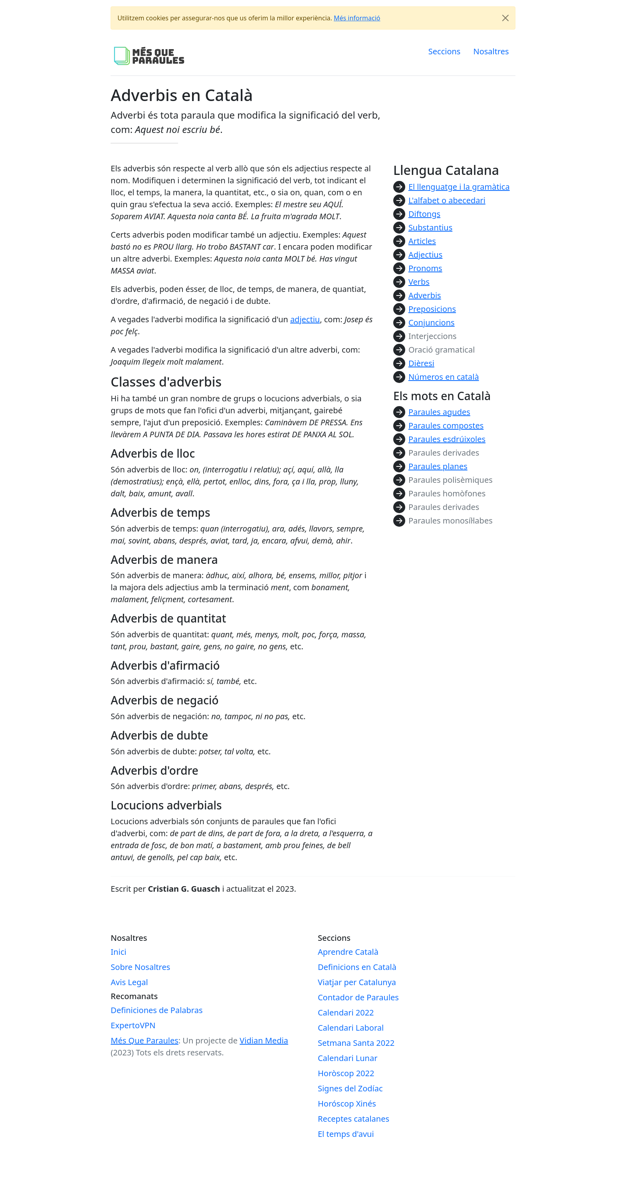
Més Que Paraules (144, 1040)
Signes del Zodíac (350, 1088)
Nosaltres (491, 51)
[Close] (505, 18)
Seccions (444, 51)
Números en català (443, 376)
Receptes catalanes (353, 1118)
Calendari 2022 (346, 1012)
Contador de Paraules (358, 997)
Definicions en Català (357, 967)
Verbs (419, 281)
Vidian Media (264, 1040)
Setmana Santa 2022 (356, 1042)
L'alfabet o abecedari (446, 200)
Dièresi (421, 363)
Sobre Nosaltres (140, 967)
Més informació (357, 18)
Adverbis (424, 295)
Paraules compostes (445, 425)
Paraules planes (438, 466)
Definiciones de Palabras (156, 1010)
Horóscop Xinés (347, 1103)
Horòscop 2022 (346, 1073)
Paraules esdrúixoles (446, 439)
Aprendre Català (348, 951)
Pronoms (425, 268)
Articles (422, 241)
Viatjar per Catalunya (357, 982)
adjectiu (305, 319)
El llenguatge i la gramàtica (459, 186)
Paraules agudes (439, 412)
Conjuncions (431, 322)
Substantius (430, 227)
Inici (118, 951)
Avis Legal (129, 982)
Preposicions (432, 308)
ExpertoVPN (133, 1025)
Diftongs (424, 213)
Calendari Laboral (351, 1027)
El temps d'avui (346, 1134)
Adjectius (425, 254)
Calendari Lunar (347, 1058)
